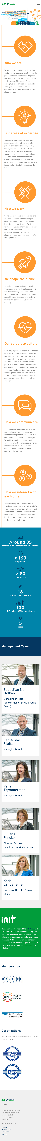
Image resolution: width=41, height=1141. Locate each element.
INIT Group (30, 929)
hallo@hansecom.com (9, 1123)
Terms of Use (6, 1130)
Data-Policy (6, 1127)
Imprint (4, 1134)
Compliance (6, 1132)
